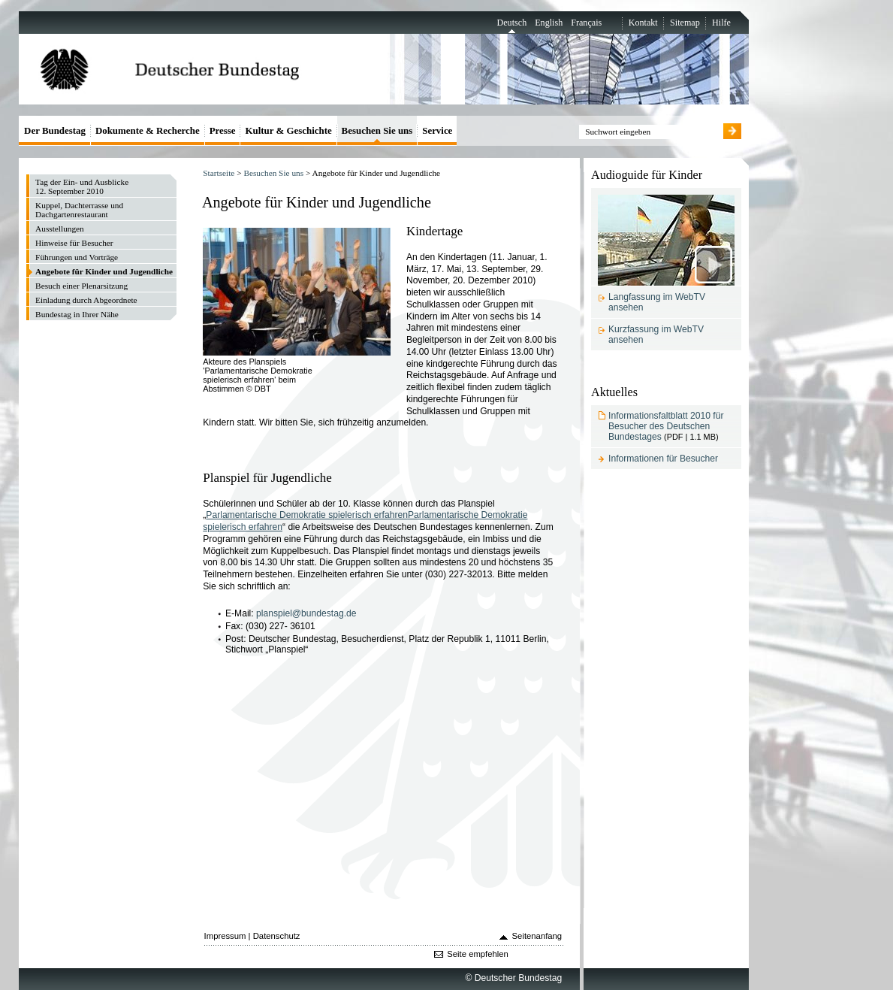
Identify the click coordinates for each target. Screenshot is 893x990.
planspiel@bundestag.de (306, 613)
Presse (223, 130)
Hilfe (721, 22)
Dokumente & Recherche (147, 130)
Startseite (218, 172)
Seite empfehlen (477, 953)
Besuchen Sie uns (273, 172)
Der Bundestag (55, 130)
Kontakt (643, 22)
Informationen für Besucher (663, 458)
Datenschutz (276, 935)
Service (437, 130)
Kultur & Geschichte (288, 130)
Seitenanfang (537, 935)
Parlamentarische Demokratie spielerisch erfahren (307, 515)
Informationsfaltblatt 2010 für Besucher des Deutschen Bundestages (665, 426)
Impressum (225, 935)
